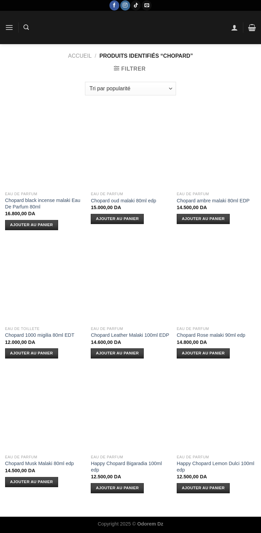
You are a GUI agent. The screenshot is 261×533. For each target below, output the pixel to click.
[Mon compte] (234, 27)
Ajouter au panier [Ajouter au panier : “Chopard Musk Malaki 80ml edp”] (31, 482)
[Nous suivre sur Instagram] (125, 5)
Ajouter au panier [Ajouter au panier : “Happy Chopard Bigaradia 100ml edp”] (117, 488)
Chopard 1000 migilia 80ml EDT (39, 335)
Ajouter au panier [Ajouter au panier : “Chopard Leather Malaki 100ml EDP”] (117, 353)
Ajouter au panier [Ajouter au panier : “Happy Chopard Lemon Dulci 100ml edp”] (203, 488)
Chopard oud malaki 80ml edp (123, 200)
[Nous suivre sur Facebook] (114, 5)
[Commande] (130, 88)
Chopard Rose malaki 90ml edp (211, 335)
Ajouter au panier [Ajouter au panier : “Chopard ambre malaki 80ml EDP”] (203, 219)
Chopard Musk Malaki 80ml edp (39, 463)
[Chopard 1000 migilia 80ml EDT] (44, 283)
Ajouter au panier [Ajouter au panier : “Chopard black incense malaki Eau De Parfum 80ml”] (31, 225)
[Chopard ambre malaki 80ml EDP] (216, 148)
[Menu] (9, 27)
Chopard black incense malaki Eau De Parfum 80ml (43, 203)
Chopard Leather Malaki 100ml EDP (130, 335)
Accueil (79, 56)
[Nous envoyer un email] (147, 5)
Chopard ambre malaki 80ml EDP (213, 200)
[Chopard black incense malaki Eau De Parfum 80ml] (44, 148)
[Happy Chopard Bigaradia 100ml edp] (130, 411)
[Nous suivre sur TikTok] (136, 5)
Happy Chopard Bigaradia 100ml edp (126, 467)
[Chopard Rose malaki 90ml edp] (216, 283)
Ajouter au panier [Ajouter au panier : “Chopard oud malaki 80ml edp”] (117, 219)
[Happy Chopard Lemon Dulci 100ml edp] (216, 411)
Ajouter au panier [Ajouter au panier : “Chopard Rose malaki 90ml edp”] (203, 353)
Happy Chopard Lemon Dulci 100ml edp (215, 467)
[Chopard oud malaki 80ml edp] (130, 148)
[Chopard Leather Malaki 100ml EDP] (130, 283)
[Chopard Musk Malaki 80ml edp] (44, 411)
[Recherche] (26, 27)
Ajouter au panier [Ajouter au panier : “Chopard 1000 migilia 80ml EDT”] (31, 353)
